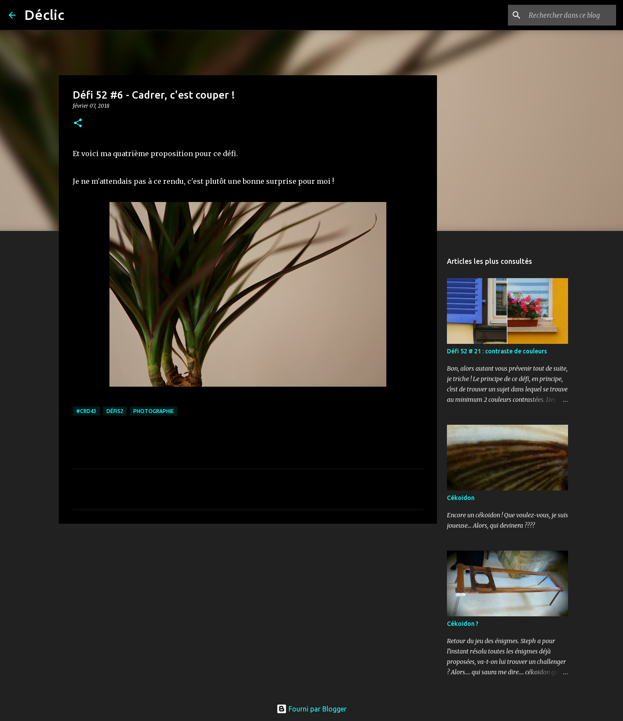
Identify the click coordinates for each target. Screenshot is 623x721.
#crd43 (86, 411)
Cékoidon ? (462, 623)
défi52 (114, 411)
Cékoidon (461, 497)
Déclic (44, 14)
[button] (78, 123)
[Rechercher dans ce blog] (570, 15)
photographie (153, 411)
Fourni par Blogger (311, 709)
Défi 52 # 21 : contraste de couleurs (497, 351)
